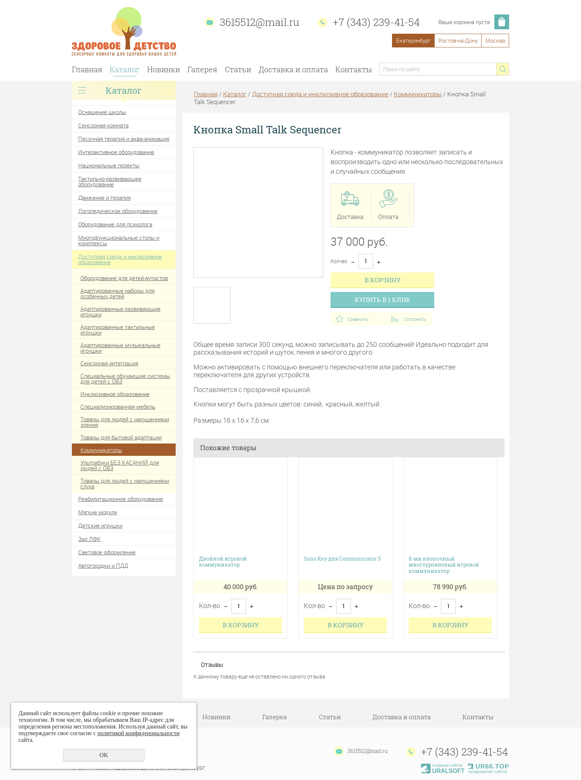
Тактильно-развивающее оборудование (110, 181)
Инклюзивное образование (115, 394)
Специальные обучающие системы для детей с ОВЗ (125, 378)
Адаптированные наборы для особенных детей (117, 293)
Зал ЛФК (89, 538)
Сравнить (358, 319)
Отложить (415, 319)
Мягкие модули (97, 512)
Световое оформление (107, 552)
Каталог (125, 69)
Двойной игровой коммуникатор (223, 562)
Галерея (202, 69)
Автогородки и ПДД (103, 565)
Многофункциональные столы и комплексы (118, 240)
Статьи (238, 69)
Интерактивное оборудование (116, 152)
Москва (495, 40)
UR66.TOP (488, 766)
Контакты (353, 69)
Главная (87, 69)
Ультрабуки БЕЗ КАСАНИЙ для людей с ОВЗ (119, 465)
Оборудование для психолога (115, 224)
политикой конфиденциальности (138, 733)
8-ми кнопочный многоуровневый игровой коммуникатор (444, 565)
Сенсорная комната (103, 125)
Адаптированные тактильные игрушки (117, 329)
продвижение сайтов (487, 772)
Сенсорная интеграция (109, 363)
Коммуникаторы (101, 450)
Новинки (163, 69)
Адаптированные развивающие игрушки (120, 311)
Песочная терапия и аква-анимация (123, 138)
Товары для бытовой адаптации (121, 437)
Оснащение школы (102, 112)
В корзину (383, 280)
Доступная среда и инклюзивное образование (120, 259)
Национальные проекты (108, 165)
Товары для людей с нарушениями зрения (124, 421)
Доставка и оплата (293, 69)
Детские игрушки (100, 525)
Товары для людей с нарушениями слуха (124, 483)
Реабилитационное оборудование (120, 498)
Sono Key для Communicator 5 (342, 559)
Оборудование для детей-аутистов (124, 278)
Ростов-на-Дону (458, 40)
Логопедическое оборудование (117, 211)
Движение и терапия (104, 197)
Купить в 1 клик (383, 299)
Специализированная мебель (117, 406)
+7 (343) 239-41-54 (376, 22)
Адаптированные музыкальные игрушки (120, 347)
